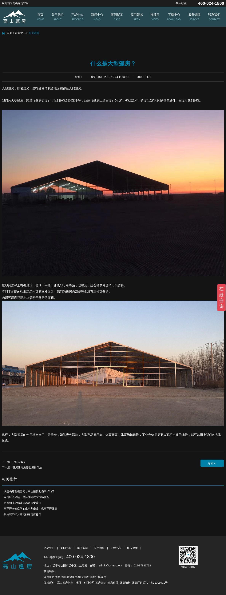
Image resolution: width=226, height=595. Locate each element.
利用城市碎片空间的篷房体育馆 (22, 514)
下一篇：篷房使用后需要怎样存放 (22, 467)
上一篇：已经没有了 (14, 462)
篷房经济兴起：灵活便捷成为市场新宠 (26, 497)
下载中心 (116, 547)
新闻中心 (20, 32)
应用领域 (99, 547)
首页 (9, 32)
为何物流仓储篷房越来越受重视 (22, 502)
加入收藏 (181, 3)
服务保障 (132, 547)
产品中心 (49, 547)
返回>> (212, 463)
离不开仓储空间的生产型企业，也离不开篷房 (30, 508)
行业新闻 (34, 32)
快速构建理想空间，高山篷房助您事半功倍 (29, 491)
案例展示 (83, 547)
